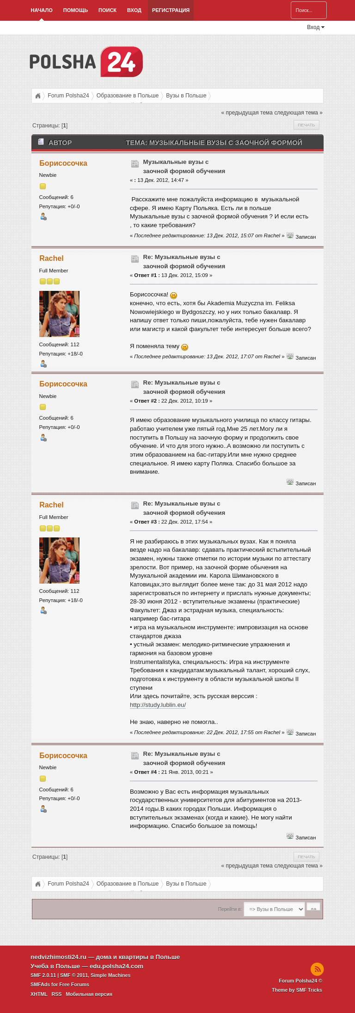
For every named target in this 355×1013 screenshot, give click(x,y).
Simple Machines (110, 975)
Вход (134, 10)
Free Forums (74, 984)
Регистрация (171, 10)
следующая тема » (298, 112)
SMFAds (40, 984)
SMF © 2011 (74, 975)
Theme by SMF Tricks (297, 990)
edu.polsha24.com (116, 966)
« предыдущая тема (247, 112)
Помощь (75, 10)
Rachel (51, 258)
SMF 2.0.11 (43, 975)
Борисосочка (63, 163)
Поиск (107, 10)
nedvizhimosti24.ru (58, 956)
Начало (42, 10)
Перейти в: (230, 909)
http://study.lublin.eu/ (158, 704)
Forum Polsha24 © (300, 980)
